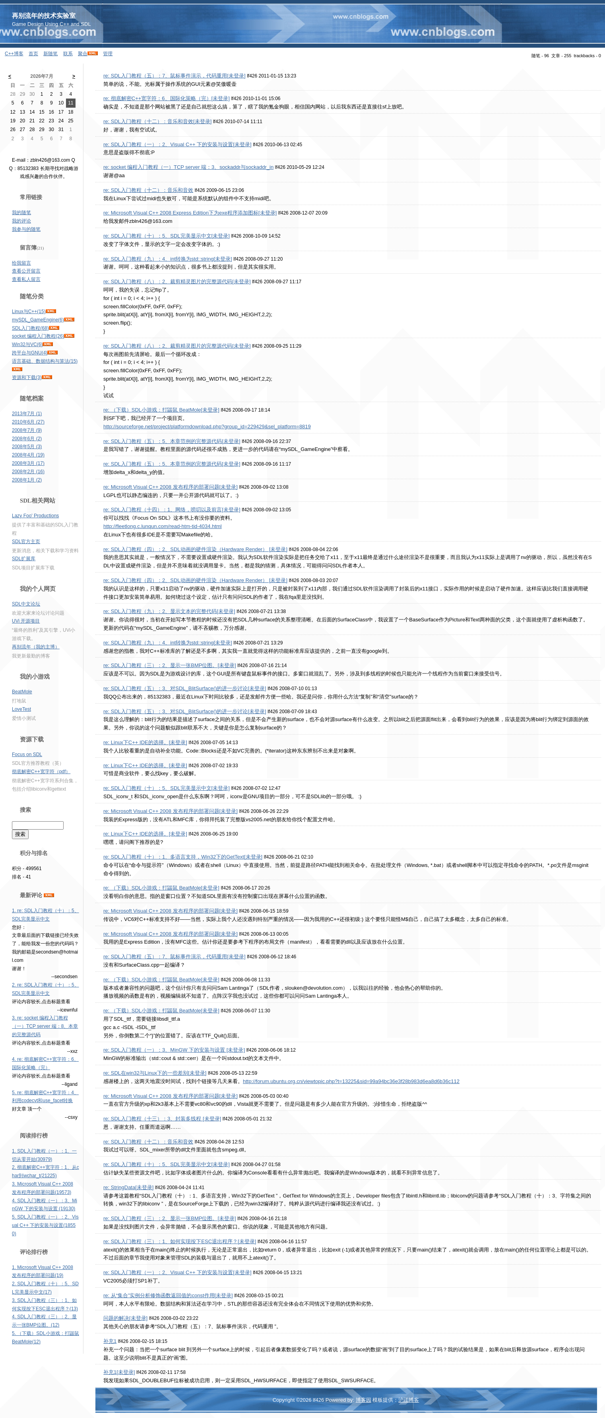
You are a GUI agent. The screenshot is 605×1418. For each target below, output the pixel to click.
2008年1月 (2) (27, 480)
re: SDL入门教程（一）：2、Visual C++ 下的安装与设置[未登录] (177, 144)
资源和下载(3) (27, 377)
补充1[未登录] (119, 1372)
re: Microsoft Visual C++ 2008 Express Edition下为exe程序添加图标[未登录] (190, 213)
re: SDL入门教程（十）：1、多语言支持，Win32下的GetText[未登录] (182, 857)
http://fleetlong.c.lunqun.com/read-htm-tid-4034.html (162, 526)
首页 (33, 53)
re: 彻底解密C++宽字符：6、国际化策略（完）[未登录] (166, 98)
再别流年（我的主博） (36, 647)
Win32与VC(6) (27, 344)
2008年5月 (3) (27, 446)
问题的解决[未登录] (125, 1318)
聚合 (82, 53)
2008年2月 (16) (28, 471)
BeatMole (22, 691)
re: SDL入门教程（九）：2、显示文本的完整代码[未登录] (169, 611)
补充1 (109, 1341)
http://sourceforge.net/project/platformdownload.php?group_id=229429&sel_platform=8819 (207, 426)
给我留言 (21, 263)
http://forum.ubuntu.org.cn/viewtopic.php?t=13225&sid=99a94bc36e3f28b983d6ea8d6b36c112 (351, 1081)
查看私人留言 (26, 279)
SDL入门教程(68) (30, 328)
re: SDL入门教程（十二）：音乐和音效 (148, 190)
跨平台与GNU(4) (29, 353)
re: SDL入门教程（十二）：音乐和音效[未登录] (157, 121)
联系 (68, 53)
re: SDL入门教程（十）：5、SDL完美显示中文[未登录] (166, 236)
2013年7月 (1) (27, 413)
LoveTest (21, 709)
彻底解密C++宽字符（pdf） (41, 771)
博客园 (363, 1400)
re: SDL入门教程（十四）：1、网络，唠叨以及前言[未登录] (171, 510)
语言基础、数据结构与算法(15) (45, 361)
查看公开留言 (26, 271)
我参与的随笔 (26, 229)
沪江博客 (408, 1400)
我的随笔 (21, 212)
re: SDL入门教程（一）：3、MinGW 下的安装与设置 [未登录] (174, 1050)
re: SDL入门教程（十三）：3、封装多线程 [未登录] (162, 1119)
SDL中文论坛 (26, 604)
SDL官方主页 (26, 541)
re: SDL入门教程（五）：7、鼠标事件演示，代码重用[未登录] (174, 76)
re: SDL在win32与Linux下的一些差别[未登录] (154, 1073)
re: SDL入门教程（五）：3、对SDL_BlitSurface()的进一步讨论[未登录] (184, 688)
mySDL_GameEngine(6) (38, 320)
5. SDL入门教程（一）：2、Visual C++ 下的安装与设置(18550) (45, 1225)
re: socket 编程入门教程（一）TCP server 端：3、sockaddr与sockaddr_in (188, 167)
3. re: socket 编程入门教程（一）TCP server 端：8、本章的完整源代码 (45, 1026)
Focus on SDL (27, 754)
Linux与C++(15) (29, 311)
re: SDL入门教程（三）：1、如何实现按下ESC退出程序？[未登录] (179, 1241)
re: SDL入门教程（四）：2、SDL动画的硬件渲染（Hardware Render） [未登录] (195, 549)
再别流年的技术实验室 (44, 15)
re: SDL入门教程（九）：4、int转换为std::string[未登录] (167, 259)
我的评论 (21, 221)
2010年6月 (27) (28, 422)
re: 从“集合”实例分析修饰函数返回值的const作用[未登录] (168, 1295)
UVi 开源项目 (26, 621)
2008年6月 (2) (27, 438)
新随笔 (50, 53)
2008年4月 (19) (28, 455)
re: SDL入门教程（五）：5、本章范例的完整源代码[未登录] (171, 441)
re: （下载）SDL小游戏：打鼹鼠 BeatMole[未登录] (161, 410)
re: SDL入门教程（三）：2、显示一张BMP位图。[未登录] (169, 665)
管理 (107, 53)
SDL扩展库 (23, 558)
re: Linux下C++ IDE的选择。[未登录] (145, 742)
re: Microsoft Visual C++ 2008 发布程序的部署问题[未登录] (170, 487)
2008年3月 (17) (28, 463)
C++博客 (14, 53)
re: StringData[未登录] (128, 1187)
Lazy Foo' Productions (35, 515)
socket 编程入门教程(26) (38, 336)
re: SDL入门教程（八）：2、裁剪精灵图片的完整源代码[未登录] (177, 281)
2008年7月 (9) (27, 430)
